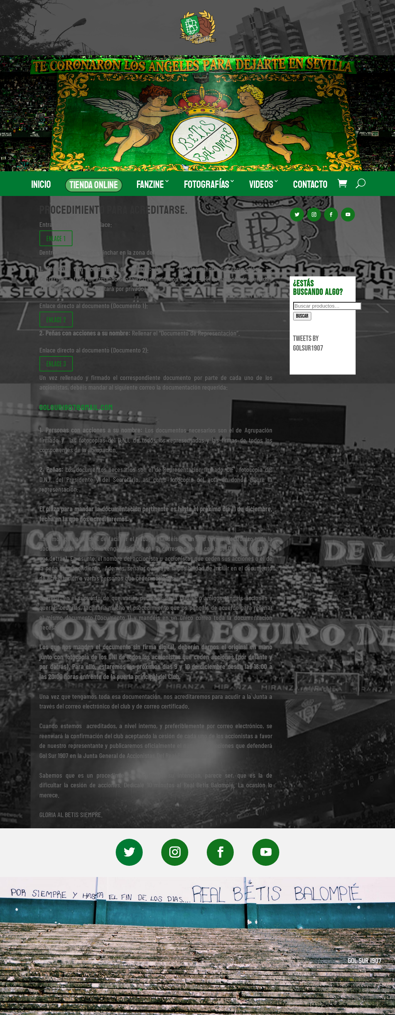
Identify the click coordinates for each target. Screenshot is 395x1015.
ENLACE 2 (56, 319)
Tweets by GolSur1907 (308, 343)
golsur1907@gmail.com (76, 407)
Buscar (302, 316)
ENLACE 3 (56, 363)
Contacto (310, 184)
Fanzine (150, 184)
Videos (261, 184)
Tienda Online (93, 185)
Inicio (41, 184)
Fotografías (206, 184)
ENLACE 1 (56, 238)
